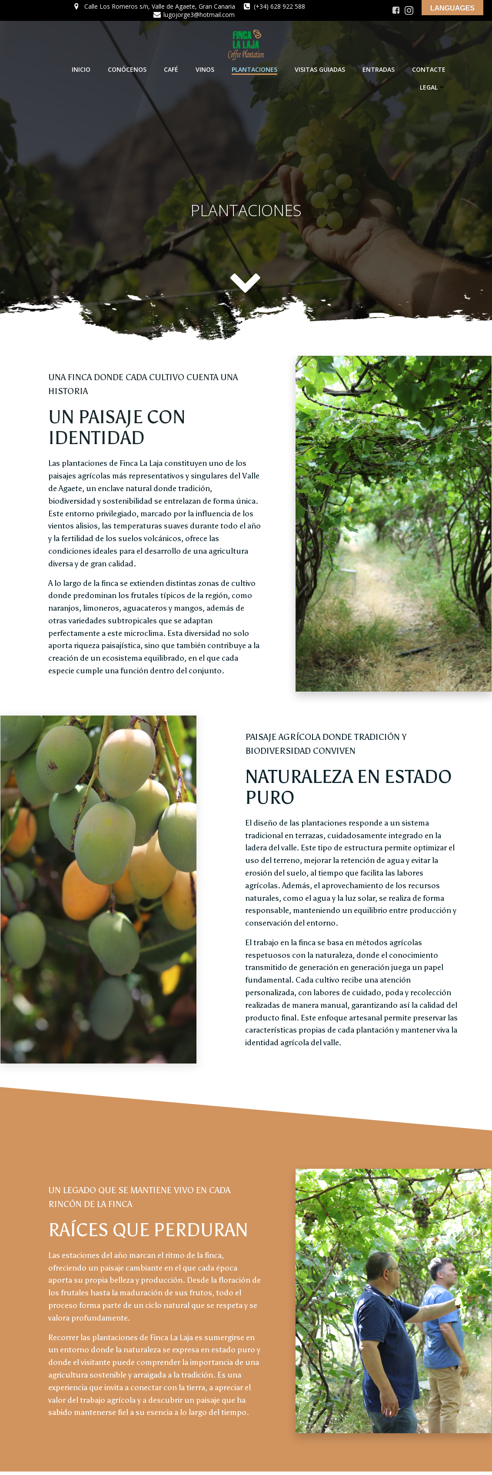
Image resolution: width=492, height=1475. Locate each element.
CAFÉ (171, 69)
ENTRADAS (379, 69)
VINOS (205, 69)
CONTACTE (429, 69)
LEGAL (433, 87)
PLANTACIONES (255, 69)
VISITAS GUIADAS (320, 69)
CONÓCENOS (127, 69)
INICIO (81, 69)
